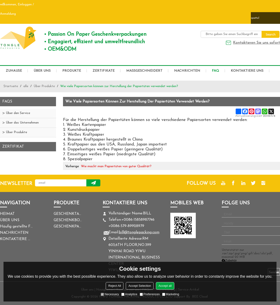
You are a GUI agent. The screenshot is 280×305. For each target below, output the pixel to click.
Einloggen (25, 4)
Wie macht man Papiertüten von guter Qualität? (116, 166)
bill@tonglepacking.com (139, 232)
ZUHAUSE (14, 71)
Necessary (110, 294)
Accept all (165, 285)
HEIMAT (7, 214)
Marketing (170, 294)
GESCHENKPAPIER (68, 226)
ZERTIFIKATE (104, 71)
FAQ (215, 71)
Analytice (129, 294)
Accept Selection (139, 285)
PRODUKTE (71, 71)
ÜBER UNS (42, 71)
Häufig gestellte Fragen (16, 226)
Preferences (150, 294)
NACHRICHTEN (187, 71)
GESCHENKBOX (68, 220)
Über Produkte (44, 86)
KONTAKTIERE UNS (247, 71)
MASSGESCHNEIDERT (144, 71)
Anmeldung (8, 14)
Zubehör (229, 260)
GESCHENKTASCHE (68, 214)
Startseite (11, 86)
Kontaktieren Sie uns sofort (256, 43)
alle (25, 86)
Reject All (114, 285)
